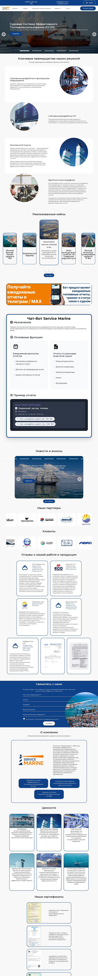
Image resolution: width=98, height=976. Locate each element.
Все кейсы (49, 275)
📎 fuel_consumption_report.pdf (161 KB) (35, 419)
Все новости (49, 501)
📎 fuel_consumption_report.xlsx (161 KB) (35, 424)
